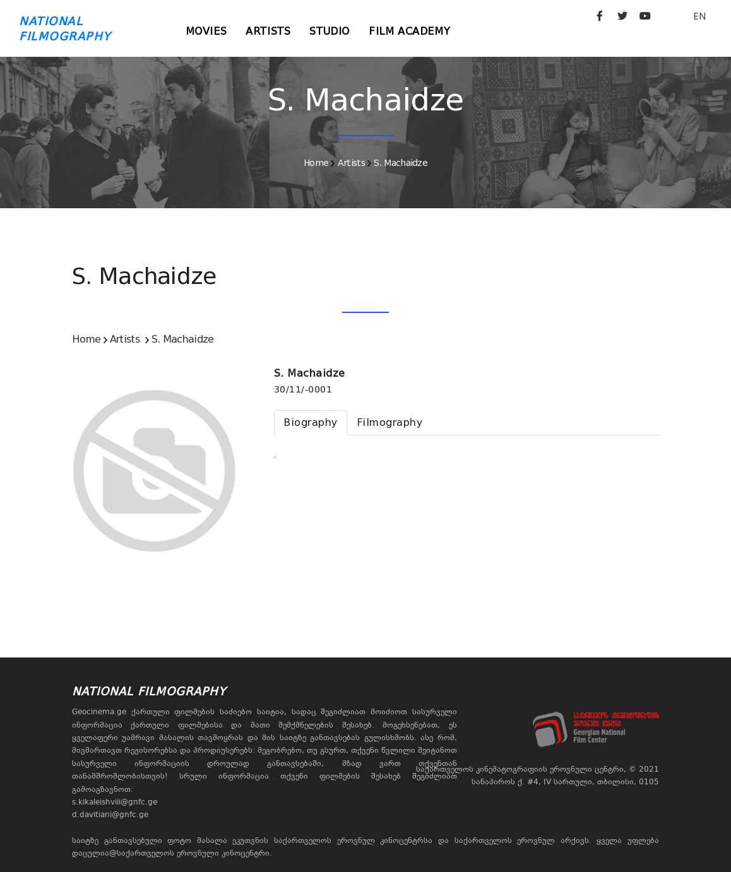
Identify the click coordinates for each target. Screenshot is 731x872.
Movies (206, 31)
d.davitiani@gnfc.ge (110, 814)
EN (699, 16)
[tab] (310, 422)
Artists (268, 31)
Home (316, 163)
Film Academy (409, 31)
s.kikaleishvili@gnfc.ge (114, 802)
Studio (329, 31)
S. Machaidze (400, 163)
